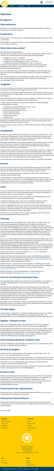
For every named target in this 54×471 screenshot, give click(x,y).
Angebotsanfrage (30, 465)
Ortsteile (29, 421)
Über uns (3, 460)
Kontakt (28, 460)
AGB (29, 6)
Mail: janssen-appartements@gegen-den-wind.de (27, 452)
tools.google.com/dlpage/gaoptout (42, 259)
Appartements (4, 427)
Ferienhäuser (4, 425)
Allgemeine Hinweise (6, 421)
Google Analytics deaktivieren (8, 269)
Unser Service (4, 423)
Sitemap (36, 469)
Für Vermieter (4, 462)
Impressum (12, 6)
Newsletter (28, 462)
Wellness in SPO (31, 423)
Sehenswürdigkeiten (32, 427)
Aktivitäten (29, 425)
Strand (28, 430)
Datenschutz (21, 6)
